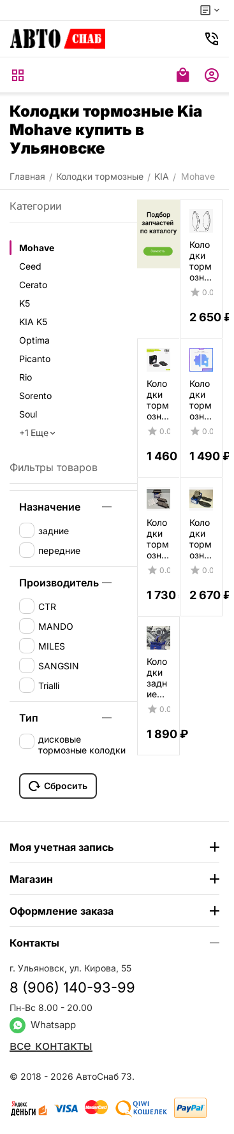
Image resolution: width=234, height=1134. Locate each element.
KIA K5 (33, 321)
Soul (28, 414)
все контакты (51, 1045)
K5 (24, 303)
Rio (25, 377)
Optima (34, 340)
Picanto (34, 358)
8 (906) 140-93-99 (72, 987)
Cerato (33, 284)
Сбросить (58, 786)
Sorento (35, 395)
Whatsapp (43, 1025)
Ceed (30, 266)
